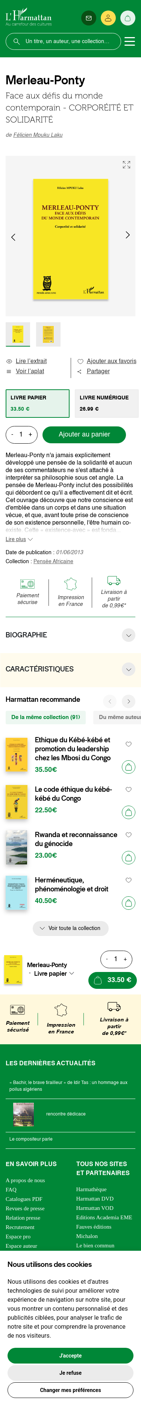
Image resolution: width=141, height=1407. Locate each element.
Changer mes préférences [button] (70, 1390)
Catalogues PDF (24, 1199)
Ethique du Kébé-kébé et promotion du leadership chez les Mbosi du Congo (73, 749)
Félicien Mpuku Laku (37, 135)
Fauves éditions (94, 1227)
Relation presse (23, 1218)
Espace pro (18, 1237)
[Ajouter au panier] (128, 767)
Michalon (87, 1236)
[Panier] (127, 17)
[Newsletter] (88, 17)
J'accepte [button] (70, 1356)
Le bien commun (95, 1246)
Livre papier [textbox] (50, 973)
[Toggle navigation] (129, 41)
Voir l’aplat (25, 372)
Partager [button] (93, 372)
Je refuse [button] (70, 1373)
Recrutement (20, 1227)
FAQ (11, 1190)
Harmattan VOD (95, 1208)
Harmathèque (91, 1189)
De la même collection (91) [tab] (45, 717)
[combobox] (56, 973)
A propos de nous (25, 1180)
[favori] (128, 744)
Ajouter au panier (84, 434)
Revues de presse (25, 1208)
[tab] (38, 403)
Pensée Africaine (53, 561)
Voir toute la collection (74, 928)
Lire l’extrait (26, 362)
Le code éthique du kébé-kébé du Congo (73, 794)
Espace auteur (21, 1246)
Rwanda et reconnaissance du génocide (76, 839)
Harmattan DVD (95, 1199)
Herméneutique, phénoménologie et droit (71, 885)
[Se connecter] (108, 17)
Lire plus (16, 539)
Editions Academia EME (104, 1217)
